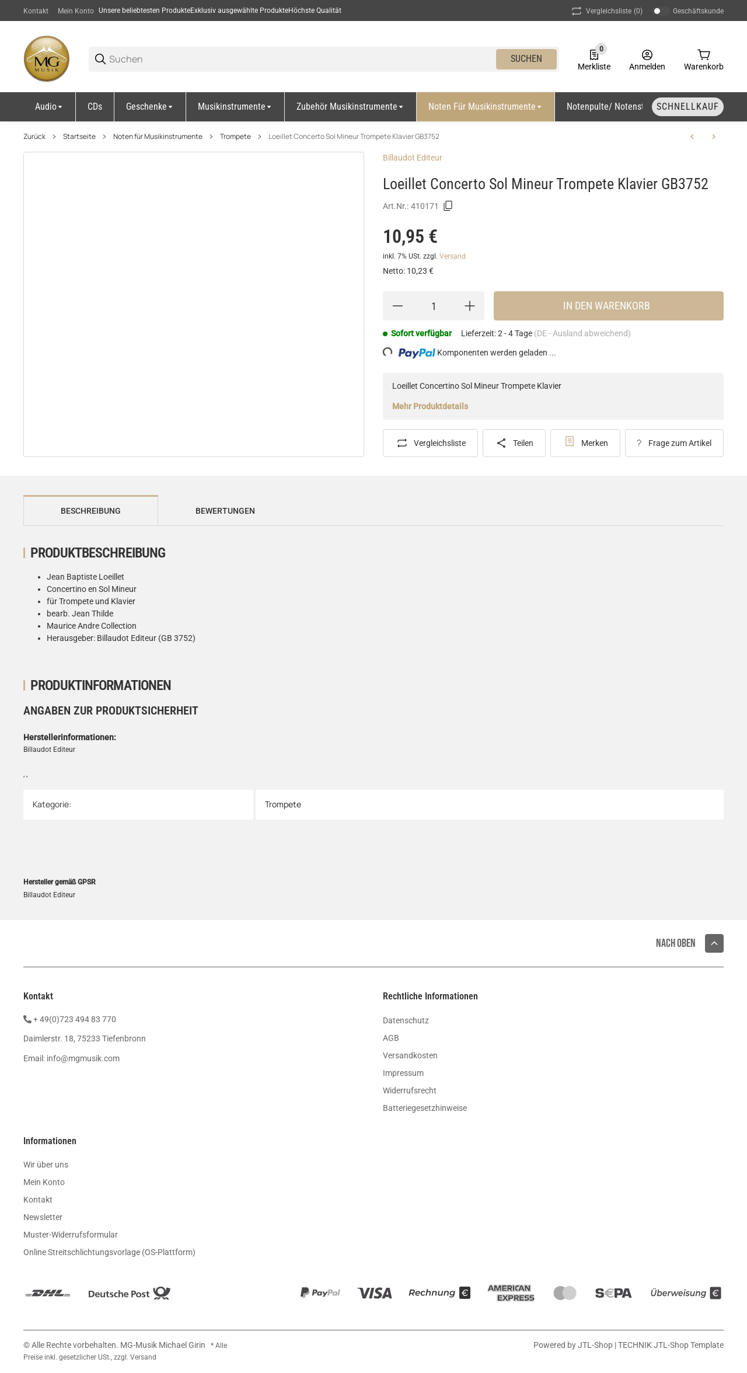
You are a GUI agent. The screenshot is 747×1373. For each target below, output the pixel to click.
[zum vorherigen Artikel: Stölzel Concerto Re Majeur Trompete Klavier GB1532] (692, 137)
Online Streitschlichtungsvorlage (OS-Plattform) (109, 1252)
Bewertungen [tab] (225, 510)
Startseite (79, 136)
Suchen (526, 58)
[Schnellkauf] (688, 106)
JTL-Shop (596, 1345)
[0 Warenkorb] (704, 59)
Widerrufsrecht (410, 1090)
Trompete (235, 136)
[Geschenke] (150, 106)
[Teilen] (514, 443)
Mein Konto (76, 11)
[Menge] (434, 306)
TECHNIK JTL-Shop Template (671, 1345)
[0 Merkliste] (594, 59)
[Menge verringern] (397, 306)
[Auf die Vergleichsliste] (430, 443)
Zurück (34, 136)
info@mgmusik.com (83, 1058)
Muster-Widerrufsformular (70, 1234)
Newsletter (42, 1217)
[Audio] (49, 106)
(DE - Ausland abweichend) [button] (582, 333)
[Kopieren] (448, 206)
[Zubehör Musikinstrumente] (351, 106)
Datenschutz (406, 1020)
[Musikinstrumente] (235, 106)
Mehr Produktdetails (430, 406)
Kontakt (35, 11)
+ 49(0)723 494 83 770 (74, 1019)
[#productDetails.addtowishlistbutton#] (585, 443)
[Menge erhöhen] (469, 306)
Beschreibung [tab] (91, 510)
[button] (714, 943)
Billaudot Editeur (412, 157)
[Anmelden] (647, 59)
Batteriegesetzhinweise (425, 1108)
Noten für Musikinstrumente (158, 136)
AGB (391, 1038)
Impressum (403, 1073)
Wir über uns (45, 1164)
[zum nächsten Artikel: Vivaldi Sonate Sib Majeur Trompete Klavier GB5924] (714, 137)
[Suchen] (302, 59)
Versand (452, 256)
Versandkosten (410, 1055)
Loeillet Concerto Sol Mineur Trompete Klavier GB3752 (353, 136)
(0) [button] (606, 11)
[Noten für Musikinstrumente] (486, 106)
